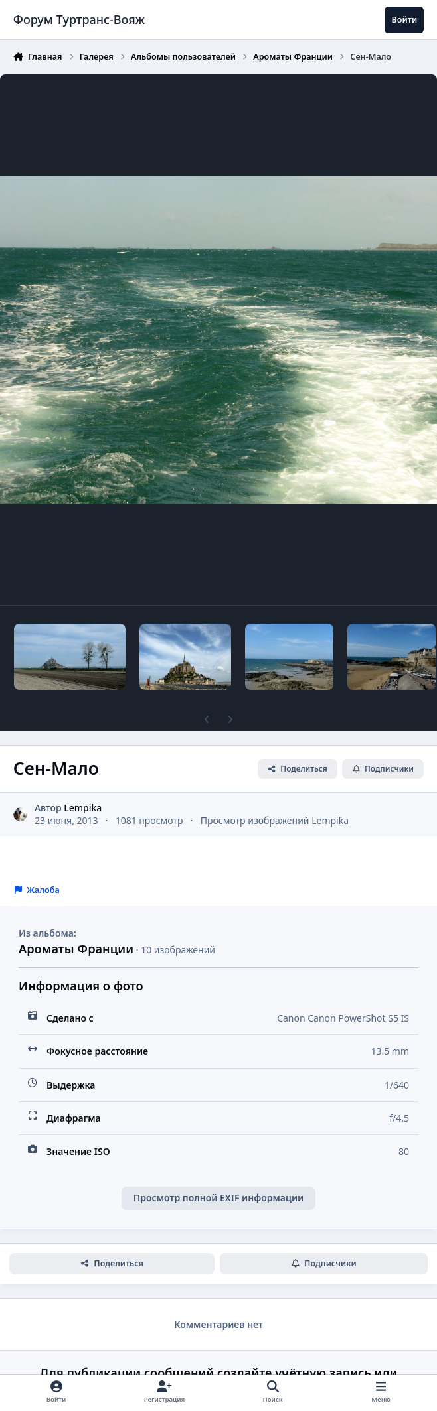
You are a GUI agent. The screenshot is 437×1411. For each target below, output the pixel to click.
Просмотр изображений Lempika (275, 820)
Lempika (83, 807)
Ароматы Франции (76, 949)
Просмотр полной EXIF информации (218, 1197)
